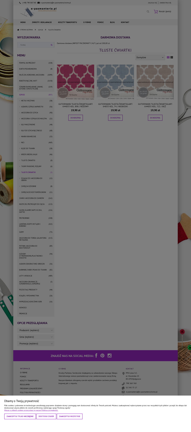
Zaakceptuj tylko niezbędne (20, 416)
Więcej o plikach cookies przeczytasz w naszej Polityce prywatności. (31, 410)
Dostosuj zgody (46, 416)
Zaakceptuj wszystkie (69, 416)
